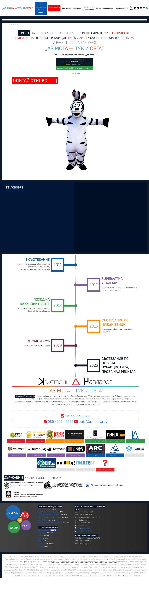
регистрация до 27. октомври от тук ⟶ (74, 68)
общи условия (85, 575)
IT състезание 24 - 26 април (41, 8)
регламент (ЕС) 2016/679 (65, 570)
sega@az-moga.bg (75, 64)
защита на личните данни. (136, 570)
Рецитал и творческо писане (50, 523)
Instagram (42, 544)
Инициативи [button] (107, 8)
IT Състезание (44, 509)
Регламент (66, 8)
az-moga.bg (43, 530)
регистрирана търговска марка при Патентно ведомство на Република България (83, 562)
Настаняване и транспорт (88, 8)
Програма (77, 8)
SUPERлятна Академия (47, 512)
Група (40, 535)
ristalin (126, 575)
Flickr (40, 538)
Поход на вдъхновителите (49, 515)
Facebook (42, 533)
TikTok (40, 546)
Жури (98, 8)
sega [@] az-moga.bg (85, 531)
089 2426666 (82, 62)
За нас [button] (131, 8)
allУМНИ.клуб (43, 520)
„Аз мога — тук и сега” (17, 8)
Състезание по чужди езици (49, 517)
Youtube (41, 541)
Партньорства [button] (121, 8)
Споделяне (75, 73)
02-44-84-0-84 (75, 416)
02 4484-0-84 (66, 62)
